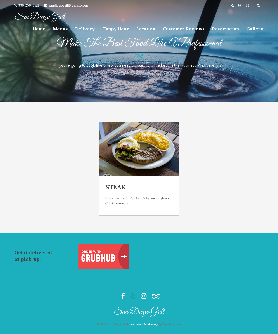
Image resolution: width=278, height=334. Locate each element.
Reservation (225, 28)
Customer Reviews (184, 28)
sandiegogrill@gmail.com (68, 5)
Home (39, 28)
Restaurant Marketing (143, 324)
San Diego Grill (39, 16)
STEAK (115, 187)
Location (145, 28)
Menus (60, 28)
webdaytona (159, 198)
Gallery (255, 28)
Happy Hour (115, 28)
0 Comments (118, 203)
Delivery (85, 28)
